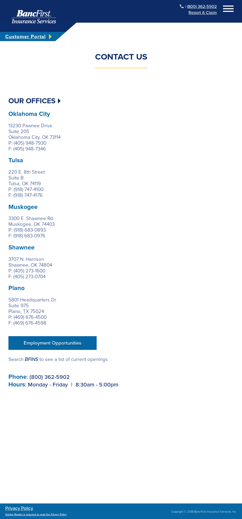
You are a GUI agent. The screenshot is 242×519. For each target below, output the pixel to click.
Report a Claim (203, 12)
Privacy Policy (19, 508)
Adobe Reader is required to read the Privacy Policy (36, 514)
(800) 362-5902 (202, 6)
